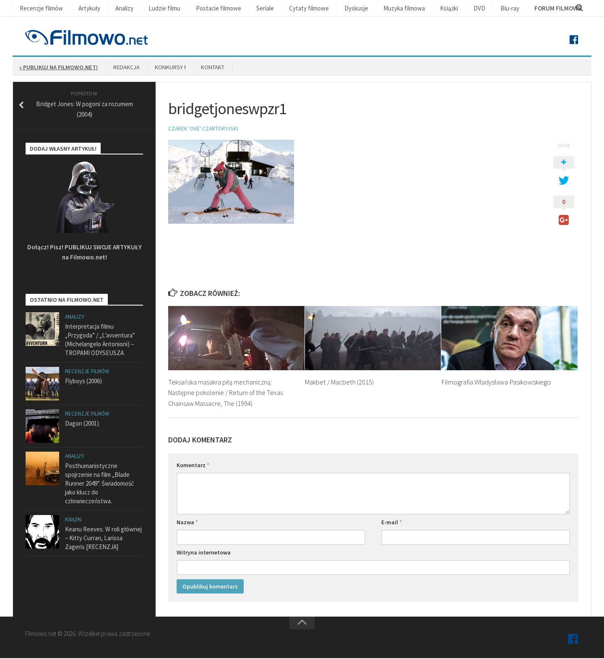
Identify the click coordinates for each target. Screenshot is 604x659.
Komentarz (193, 466)
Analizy (114, 9)
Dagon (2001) (82, 425)
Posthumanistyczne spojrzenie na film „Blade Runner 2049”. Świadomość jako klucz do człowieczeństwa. (99, 484)
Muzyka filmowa (366, 9)
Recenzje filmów (39, 9)
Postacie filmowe (199, 9)
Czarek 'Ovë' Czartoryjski (204, 129)
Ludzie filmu (150, 9)
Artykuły (82, 9)
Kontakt (198, 67)
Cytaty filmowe (280, 9)
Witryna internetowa (204, 553)
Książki (407, 9)
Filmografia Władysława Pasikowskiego (496, 382)
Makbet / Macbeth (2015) (340, 382)
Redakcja (119, 67)
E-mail (391, 523)
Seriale (241, 9)
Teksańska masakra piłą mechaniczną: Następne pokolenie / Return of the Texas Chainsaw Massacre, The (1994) (227, 393)
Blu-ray (459, 9)
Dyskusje (322, 9)
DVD (433, 9)
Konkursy (159, 67)
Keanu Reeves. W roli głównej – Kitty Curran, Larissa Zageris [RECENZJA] (103, 539)
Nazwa (187, 523)
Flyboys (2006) (83, 382)
